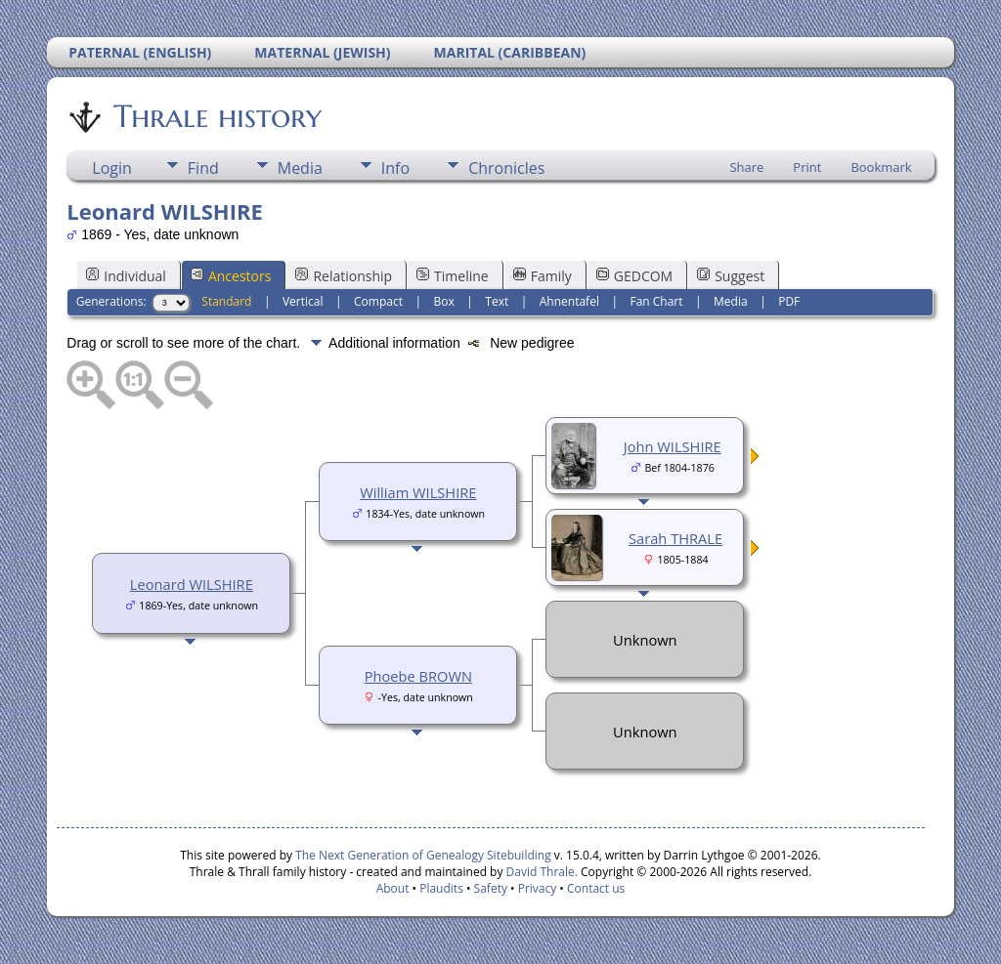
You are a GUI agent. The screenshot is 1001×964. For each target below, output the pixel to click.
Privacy (537, 888)
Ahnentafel (569, 301)
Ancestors (231, 276)
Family (542, 276)
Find (203, 168)
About (393, 888)
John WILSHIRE (672, 446)
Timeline (452, 276)
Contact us (596, 888)
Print (807, 167)
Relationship (343, 276)
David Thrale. (539, 871)
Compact (378, 301)
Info (395, 168)
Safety (490, 888)
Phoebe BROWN (418, 676)
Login (112, 168)
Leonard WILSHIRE (191, 584)
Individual (126, 276)
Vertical (303, 301)
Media (300, 168)
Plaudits (441, 888)
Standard (226, 301)
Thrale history (216, 116)
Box (444, 301)
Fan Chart (656, 301)
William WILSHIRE (418, 492)
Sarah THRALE (675, 538)
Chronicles (506, 168)
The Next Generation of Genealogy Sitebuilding (423, 855)
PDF (789, 301)
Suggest (730, 276)
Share (746, 167)
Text (496, 301)
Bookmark (880, 167)
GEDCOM (634, 276)
